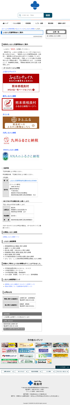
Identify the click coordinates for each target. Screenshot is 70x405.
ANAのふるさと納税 (10, 150)
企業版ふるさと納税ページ (11, 237)
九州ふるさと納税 (9, 133)
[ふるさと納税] (29, 28)
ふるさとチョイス (9, 71)
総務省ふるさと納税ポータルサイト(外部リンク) (20, 284)
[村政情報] (11, 28)
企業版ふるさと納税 (55, 36)
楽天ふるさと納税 (9, 96)
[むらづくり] (20, 28)
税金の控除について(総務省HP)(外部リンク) (18, 286)
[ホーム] (4, 28)
